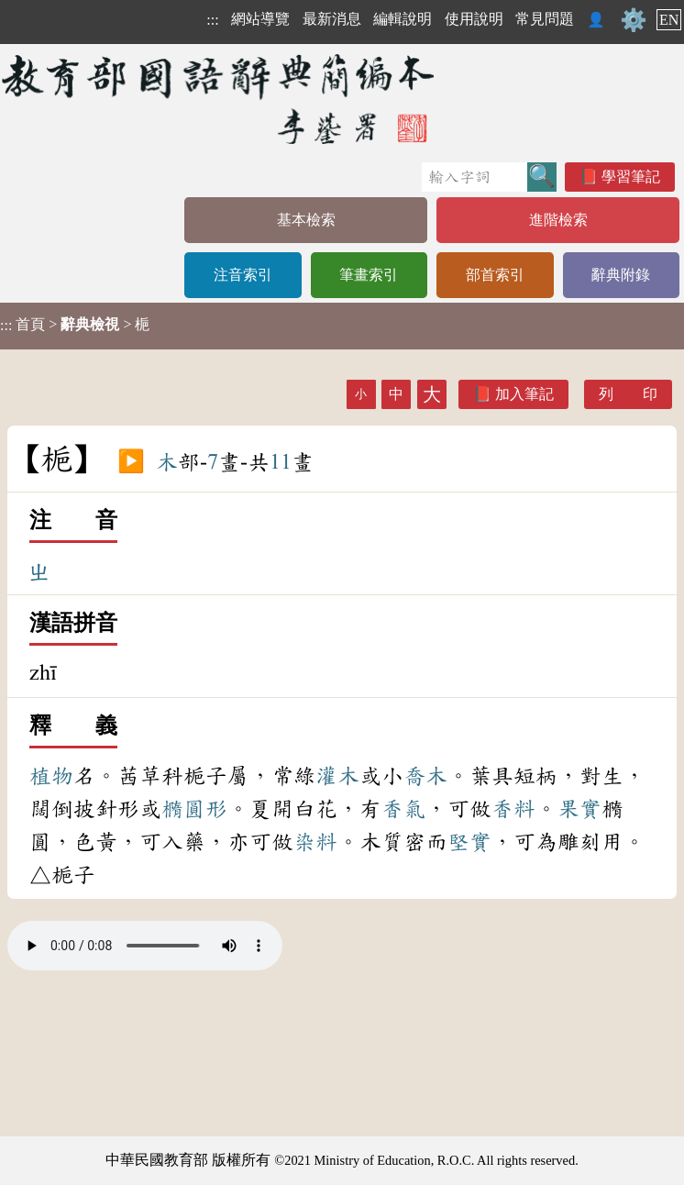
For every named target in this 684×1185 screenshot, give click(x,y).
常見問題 (544, 19)
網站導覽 (260, 19)
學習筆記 (630, 176)
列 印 (628, 394)
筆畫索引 (368, 274)
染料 (315, 842)
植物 (51, 776)
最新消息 (332, 19)
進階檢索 (558, 219)
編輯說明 (402, 19)
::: (212, 20)
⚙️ (633, 20)
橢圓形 (194, 809)
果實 (579, 809)
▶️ (131, 462)
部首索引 (495, 274)
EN (668, 20)
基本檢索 (306, 219)
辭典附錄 (620, 274)
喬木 (425, 776)
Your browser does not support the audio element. (144, 945)
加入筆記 (524, 394)
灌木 (337, 776)
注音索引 (243, 274)
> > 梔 (74, 324)
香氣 (403, 809)
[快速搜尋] (474, 177)
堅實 (469, 842)
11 (281, 462)
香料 (513, 809)
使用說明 (474, 19)
